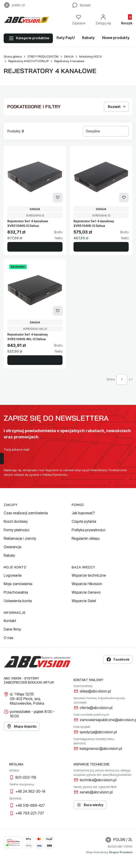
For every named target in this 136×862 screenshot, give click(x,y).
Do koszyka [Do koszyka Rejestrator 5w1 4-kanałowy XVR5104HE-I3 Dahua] (101, 247)
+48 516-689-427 (30, 805)
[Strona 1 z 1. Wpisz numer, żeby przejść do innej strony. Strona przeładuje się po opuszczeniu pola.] (122, 379)
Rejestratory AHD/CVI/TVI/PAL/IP (28, 61)
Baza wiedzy (89, 804)
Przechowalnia (16, 592)
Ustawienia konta (18, 600)
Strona (110, 379)
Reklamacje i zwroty (20, 538)
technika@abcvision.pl (98, 780)
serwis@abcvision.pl (96, 792)
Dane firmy (12, 629)
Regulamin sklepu (86, 538)
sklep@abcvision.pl (95, 691)
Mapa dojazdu (21, 726)
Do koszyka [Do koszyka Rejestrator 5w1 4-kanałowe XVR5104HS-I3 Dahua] (35, 247)
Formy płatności (16, 530)
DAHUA (69, 56)
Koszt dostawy (16, 521)
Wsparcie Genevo (86, 592)
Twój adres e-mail (16, 449)
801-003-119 (25, 777)
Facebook (117, 659)
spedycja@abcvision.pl (98, 732)
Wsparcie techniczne (89, 575)
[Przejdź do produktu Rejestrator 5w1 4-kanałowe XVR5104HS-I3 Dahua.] (35, 176)
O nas (8, 637)
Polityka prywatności (88, 530)
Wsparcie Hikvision (87, 583)
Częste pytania (84, 521)
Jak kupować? (83, 513)
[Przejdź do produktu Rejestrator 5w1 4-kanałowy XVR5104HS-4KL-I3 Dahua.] (35, 290)
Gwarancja (12, 547)
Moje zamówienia (18, 583)
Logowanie (13, 575)
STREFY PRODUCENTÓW (43, 56)
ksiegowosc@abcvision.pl (101, 748)
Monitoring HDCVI (90, 56)
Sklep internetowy (109, 852)
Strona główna (13, 56)
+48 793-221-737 (29, 813)
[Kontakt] (81, 5)
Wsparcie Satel (84, 600)
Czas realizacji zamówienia (26, 513)
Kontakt (10, 620)
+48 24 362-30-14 (30, 791)
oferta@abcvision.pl (96, 707)
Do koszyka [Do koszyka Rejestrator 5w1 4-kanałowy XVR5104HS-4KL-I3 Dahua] (35, 360)
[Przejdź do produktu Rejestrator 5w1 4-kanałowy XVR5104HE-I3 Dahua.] (101, 176)
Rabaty (9, 555)
